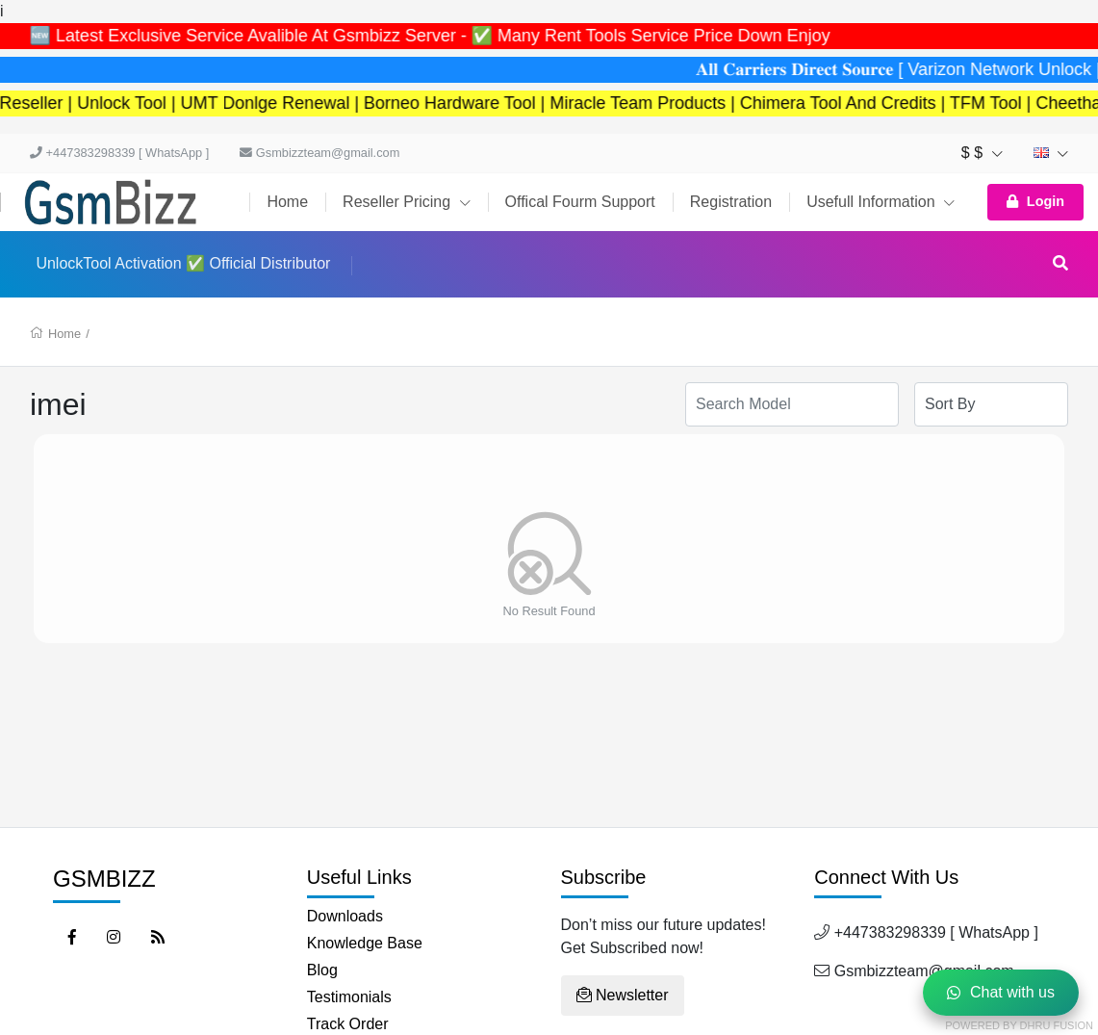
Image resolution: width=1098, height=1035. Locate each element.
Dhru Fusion (1056, 1025)
